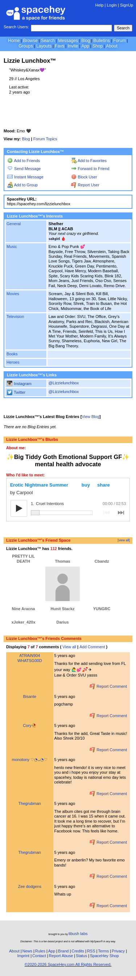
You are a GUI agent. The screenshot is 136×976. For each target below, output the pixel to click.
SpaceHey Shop (104, 956)
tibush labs (78, 933)
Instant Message (25, 177)
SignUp (126, 5)
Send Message (24, 168)
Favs (59, 46)
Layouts (43, 46)
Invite (72, 46)
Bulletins (101, 40)
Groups (25, 46)
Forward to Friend (90, 168)
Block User (84, 177)
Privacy (118, 951)
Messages (68, 40)
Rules (40, 951)
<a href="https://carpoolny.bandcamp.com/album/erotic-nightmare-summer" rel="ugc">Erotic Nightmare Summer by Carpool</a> (68, 499)
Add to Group (22, 185)
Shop (97, 46)
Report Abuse (61, 956)
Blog (85, 40)
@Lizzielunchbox (64, 383)
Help (99, 5)
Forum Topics (45, 139)
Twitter (16, 392)
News (27, 951)
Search (123, 28)
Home (14, 40)
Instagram (19, 383)
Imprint (23, 956)
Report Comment (108, 686)
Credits (77, 951)
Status (81, 956)
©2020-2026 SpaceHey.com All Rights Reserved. (68, 964)
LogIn (112, 5)
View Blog (90, 416)
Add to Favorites (89, 160)
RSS (91, 951)
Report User (85, 185)
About (111, 46)
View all (69, 647)
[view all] (124, 540)
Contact (39, 956)
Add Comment (92, 647)
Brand (63, 951)
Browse (30, 40)
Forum (119, 40)
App (85, 46)
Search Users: (16, 27)
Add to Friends (23, 160)
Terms (103, 951)
